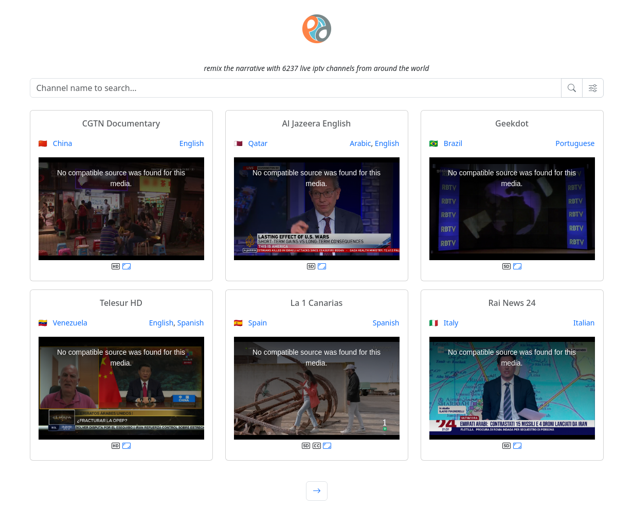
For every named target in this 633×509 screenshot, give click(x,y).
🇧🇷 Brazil (446, 143)
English (191, 143)
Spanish (190, 323)
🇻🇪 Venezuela (63, 323)
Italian (583, 323)
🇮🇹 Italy (444, 323)
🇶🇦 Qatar (251, 143)
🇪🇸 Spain (250, 323)
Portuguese (574, 143)
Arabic (360, 143)
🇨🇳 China (56, 143)
